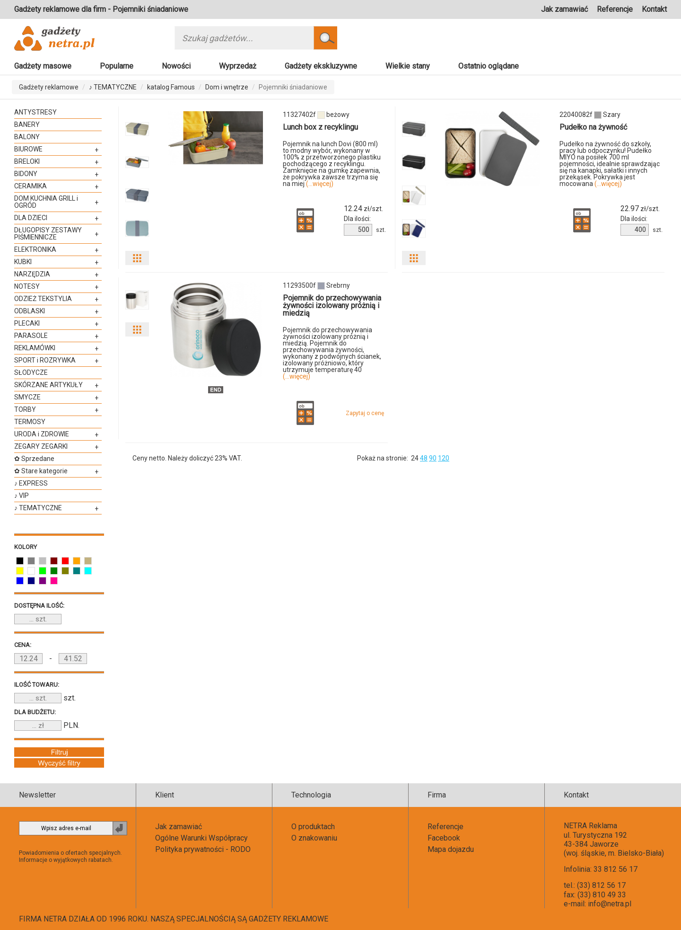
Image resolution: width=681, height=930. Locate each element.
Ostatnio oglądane (488, 66)
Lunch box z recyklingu (320, 127)
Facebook (444, 837)
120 (443, 458)
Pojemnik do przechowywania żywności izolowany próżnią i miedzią (332, 305)
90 (433, 458)
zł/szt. (363, 209)
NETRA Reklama (590, 825)
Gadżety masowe (42, 66)
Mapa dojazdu (451, 849)
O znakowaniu (314, 837)
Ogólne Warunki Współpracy (201, 837)
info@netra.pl (609, 903)
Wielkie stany (407, 66)
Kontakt (654, 9)
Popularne (116, 66)
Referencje (615, 9)
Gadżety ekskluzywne (321, 66)
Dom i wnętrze (226, 87)
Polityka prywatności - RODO (203, 849)
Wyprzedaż (237, 66)
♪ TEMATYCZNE (113, 87)
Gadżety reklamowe (49, 87)
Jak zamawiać (564, 9)
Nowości (176, 66)
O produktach (313, 826)
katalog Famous (171, 87)
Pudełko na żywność (593, 127)
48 (424, 458)
